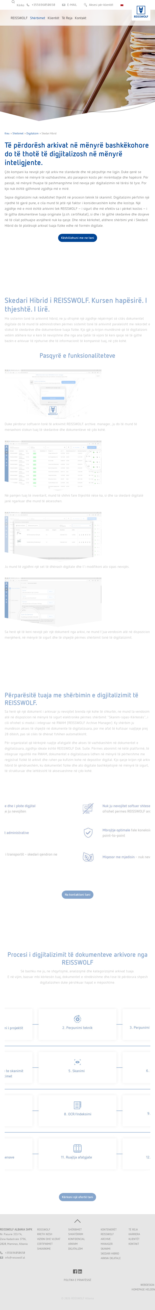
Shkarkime (44, 1248)
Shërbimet (18, 133)
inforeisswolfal (15, 1257)
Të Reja (133, 1229)
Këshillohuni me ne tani (77, 238)
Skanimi (105, 1248)
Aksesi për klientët (101, 5)
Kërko (16, 1)
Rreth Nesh (44, 1234)
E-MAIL (72, 5)
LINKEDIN (80, 1271)
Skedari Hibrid (110, 1253)
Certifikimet (45, 1243)
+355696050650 (43, 5)
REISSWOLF (43, 1229)
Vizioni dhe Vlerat (48, 1239)
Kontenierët (109, 1229)
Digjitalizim (32, 133)
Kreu (7, 133)
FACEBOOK (75, 1271)
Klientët (134, 1239)
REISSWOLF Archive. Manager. (107, 1239)
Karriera (134, 1234)
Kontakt (134, 1243)
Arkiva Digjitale (111, 1258)
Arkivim (73, 1243)
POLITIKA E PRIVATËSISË (77, 1280)
